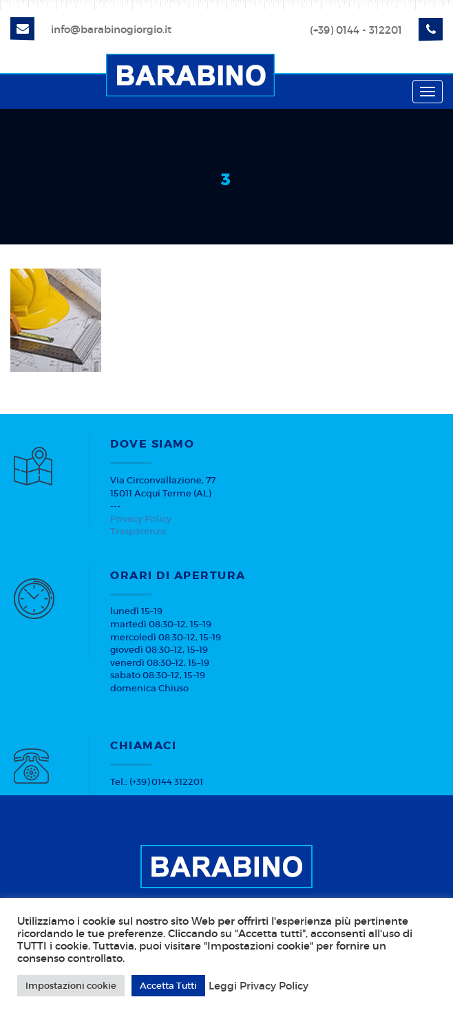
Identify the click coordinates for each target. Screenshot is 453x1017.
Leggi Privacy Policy (258, 986)
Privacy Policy (140, 519)
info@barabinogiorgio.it (111, 29)
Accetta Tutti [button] (168, 986)
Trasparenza (138, 531)
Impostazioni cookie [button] (70, 986)
